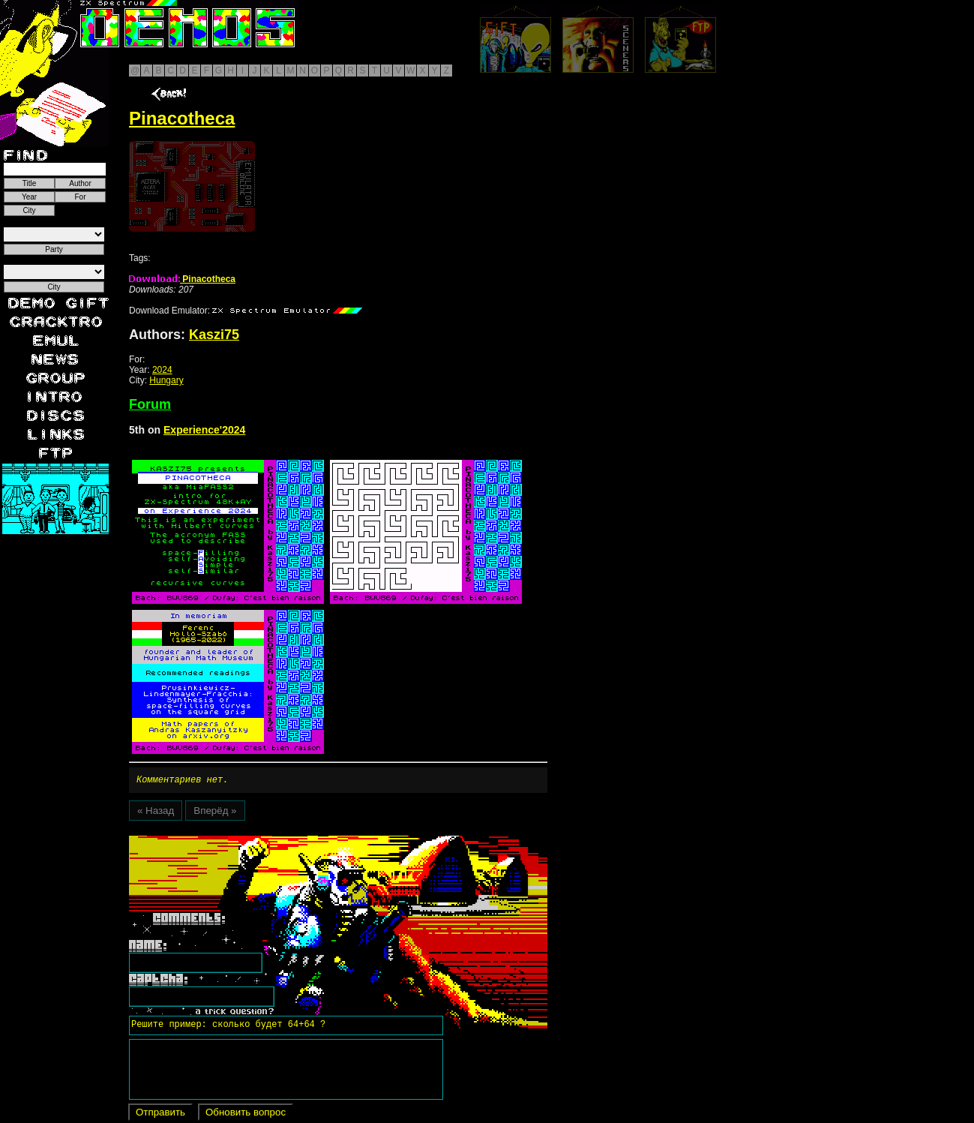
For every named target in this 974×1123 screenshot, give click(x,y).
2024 (162, 370)
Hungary (166, 380)
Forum (150, 404)
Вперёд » (214, 812)
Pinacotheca (182, 279)
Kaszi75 (214, 334)
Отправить (160, 1114)
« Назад (155, 812)
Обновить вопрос (245, 1114)
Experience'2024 (204, 430)
